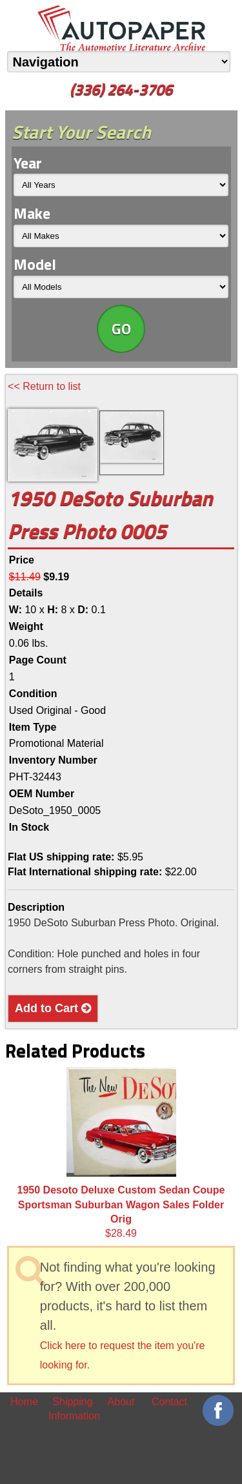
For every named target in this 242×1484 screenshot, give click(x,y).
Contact (169, 1401)
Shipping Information (72, 1408)
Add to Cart (53, 1008)
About (121, 1401)
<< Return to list (44, 386)
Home (24, 1401)
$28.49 (121, 1153)
